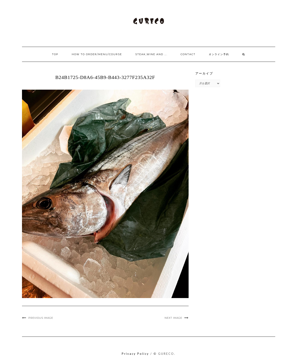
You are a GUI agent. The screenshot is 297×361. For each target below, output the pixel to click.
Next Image (173, 317)
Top (55, 54)
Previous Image (40, 317)
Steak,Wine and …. (151, 54)
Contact (188, 54)
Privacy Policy (135, 353)
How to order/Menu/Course (97, 54)
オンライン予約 (219, 54)
